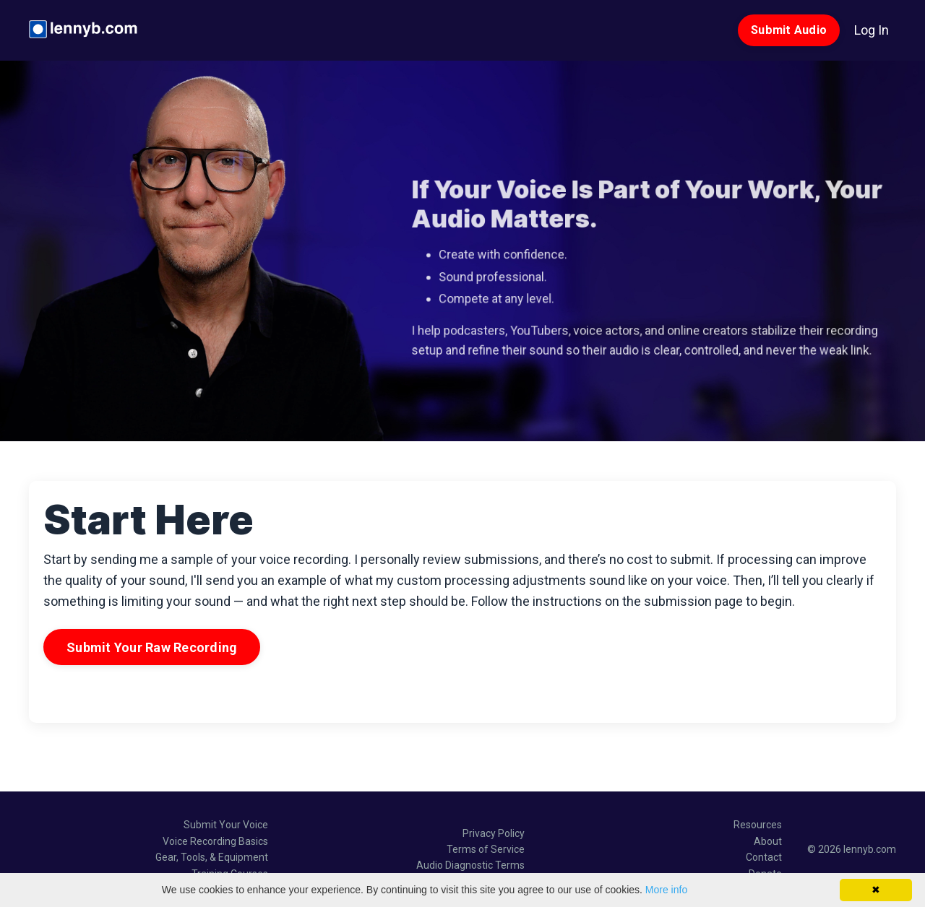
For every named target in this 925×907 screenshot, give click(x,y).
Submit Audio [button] (789, 30)
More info (666, 889)
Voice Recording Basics (215, 841)
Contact (764, 857)
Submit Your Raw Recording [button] (151, 647)
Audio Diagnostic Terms (470, 865)
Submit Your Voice (226, 824)
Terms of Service (486, 849)
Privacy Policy (493, 833)
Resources (757, 824)
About (768, 841)
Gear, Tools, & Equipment (211, 857)
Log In (871, 30)
